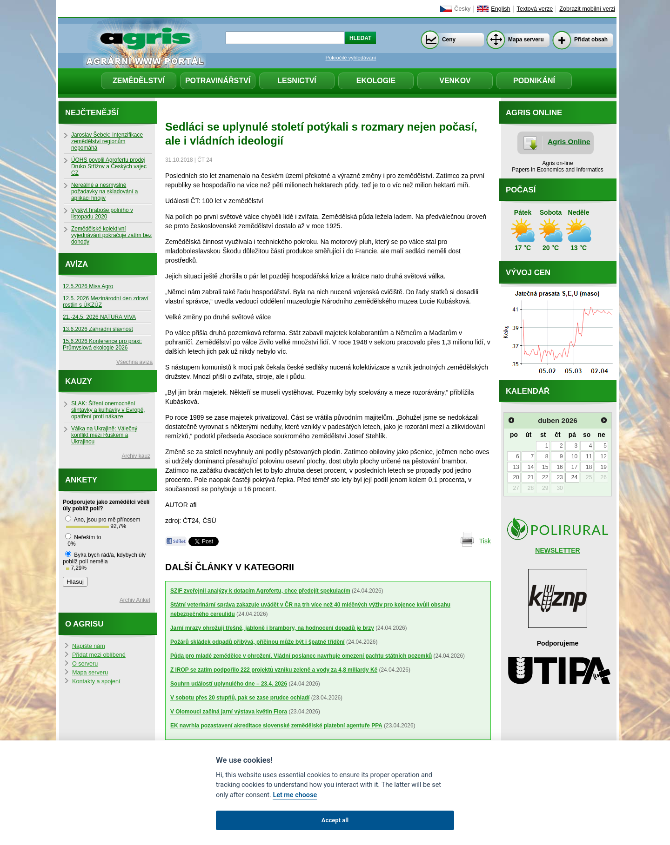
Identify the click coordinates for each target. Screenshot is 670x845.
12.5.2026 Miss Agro (88, 286)
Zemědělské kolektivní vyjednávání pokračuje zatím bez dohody (111, 235)
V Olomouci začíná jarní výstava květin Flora (228, 711)
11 (589, 456)
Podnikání (534, 81)
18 (589, 467)
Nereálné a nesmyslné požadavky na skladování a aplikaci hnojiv (104, 191)
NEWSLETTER (557, 550)
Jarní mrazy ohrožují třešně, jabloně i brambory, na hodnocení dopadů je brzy (272, 628)
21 (531, 477)
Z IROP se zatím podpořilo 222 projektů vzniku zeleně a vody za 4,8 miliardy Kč (273, 670)
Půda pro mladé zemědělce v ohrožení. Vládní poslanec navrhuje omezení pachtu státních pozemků (301, 656)
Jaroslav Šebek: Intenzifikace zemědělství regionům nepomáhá (107, 141)
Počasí (521, 189)
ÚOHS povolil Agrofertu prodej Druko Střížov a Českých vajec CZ (109, 166)
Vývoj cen (528, 272)
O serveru (85, 663)
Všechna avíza (134, 362)
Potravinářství (217, 81)
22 (545, 477)
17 (574, 467)
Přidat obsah (591, 39)
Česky (462, 9)
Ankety (81, 479)
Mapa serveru (526, 39)
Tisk (485, 541)
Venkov (455, 81)
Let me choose (295, 795)
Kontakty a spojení (96, 681)
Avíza (76, 264)
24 (574, 477)
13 (516, 467)
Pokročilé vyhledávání (351, 57)
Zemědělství (139, 81)
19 (603, 467)
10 (574, 456)
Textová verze (535, 9)
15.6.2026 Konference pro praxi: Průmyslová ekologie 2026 (102, 344)
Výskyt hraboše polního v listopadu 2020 (102, 213)
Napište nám (88, 646)
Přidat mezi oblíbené (99, 655)
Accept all (335, 820)
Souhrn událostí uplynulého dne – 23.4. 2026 (228, 683)
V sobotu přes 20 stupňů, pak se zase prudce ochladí (239, 697)
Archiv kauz (136, 456)
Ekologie (375, 81)
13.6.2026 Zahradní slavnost (98, 329)
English (500, 9)
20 (516, 477)
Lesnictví (296, 81)
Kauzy (78, 381)
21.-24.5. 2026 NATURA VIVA (99, 317)
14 (531, 467)
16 (559, 467)
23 (559, 477)
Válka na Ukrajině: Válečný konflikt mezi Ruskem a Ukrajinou (104, 435)
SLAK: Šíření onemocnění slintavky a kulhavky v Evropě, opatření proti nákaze (108, 410)
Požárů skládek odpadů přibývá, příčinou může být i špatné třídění (257, 642)
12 (603, 456)
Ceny (449, 39)
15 (545, 467)
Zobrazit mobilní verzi (587, 9)
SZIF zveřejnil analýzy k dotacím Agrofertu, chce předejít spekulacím (260, 591)
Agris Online (569, 141)
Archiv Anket (135, 600)
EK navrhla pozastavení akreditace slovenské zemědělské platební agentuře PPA (276, 725)
